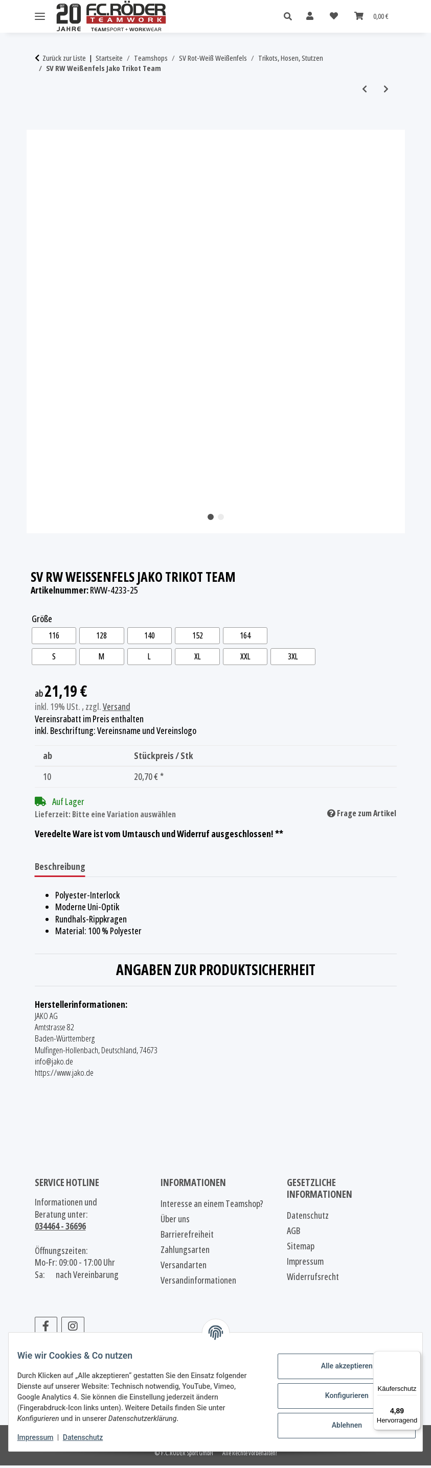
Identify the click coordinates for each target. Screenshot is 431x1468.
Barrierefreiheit (187, 1236)
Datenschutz (90, 1437)
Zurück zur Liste (64, 58)
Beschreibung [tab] (60, 868)
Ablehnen (339, 1425)
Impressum (43, 1437)
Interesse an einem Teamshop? (212, 1206)
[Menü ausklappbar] (40, 16)
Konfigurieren (338, 1395)
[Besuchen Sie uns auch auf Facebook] (46, 1329)
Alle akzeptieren (339, 1366)
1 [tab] (211, 517)
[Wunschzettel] (334, 16)
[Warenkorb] (371, 16)
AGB (293, 1233)
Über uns (175, 1221)
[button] (291, 16)
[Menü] (415, 1357)
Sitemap (300, 1248)
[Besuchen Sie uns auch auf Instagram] (72, 1329)
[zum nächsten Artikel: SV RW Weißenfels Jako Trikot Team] (386, 89)
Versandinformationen (198, 1282)
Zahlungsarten (185, 1252)
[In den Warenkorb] (43, 124)
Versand (116, 708)
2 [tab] (221, 517)
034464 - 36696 (60, 1228)
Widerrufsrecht (313, 1279)
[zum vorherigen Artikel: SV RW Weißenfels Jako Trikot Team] (364, 89)
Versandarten (184, 1267)
